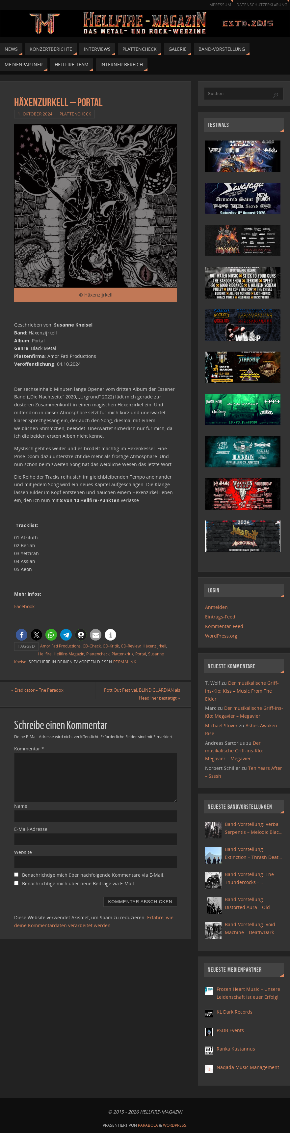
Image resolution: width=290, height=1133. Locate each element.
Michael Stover (221, 725)
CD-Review (131, 645)
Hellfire (45, 653)
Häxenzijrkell (154, 645)
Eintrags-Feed (220, 617)
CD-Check (92, 645)
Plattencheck (75, 113)
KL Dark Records (234, 1012)
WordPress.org (221, 636)
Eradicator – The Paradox (43, 690)
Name (20, 814)
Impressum (216, 5)
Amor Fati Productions (60, 645)
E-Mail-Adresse (30, 837)
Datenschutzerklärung (260, 5)
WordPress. (175, 1125)
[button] (21, 635)
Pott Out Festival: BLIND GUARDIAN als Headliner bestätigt (139, 698)
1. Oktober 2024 (35, 113)
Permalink (124, 661)
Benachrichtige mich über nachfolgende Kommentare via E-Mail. (93, 883)
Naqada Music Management (248, 1067)
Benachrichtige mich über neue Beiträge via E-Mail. (78, 892)
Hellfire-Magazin (69, 653)
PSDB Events (230, 1030)
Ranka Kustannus (236, 1049)
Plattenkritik (122, 653)
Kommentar (29, 757)
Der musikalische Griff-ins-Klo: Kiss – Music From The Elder (242, 691)
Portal (140, 653)
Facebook (24, 606)
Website (23, 860)
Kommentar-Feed (224, 626)
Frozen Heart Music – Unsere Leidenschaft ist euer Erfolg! (248, 993)
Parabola (148, 1125)
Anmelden (216, 607)
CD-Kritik (111, 645)
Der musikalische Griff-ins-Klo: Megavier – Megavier (234, 751)
